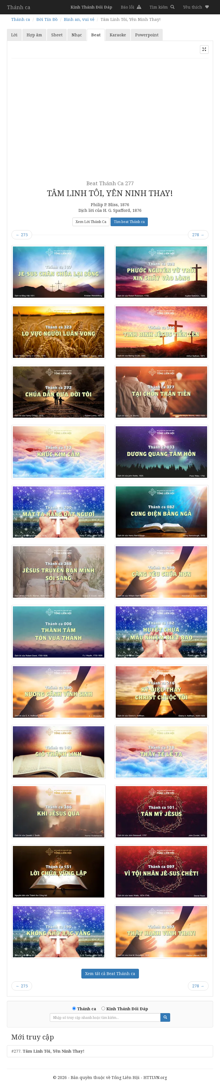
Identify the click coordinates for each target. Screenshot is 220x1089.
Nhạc (77, 35)
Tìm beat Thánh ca (129, 221)
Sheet (56, 35)
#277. (48, 1051)
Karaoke (118, 35)
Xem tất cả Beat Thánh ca (110, 973)
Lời (14, 35)
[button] (196, 7)
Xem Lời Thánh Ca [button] (91, 221)
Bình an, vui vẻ (79, 19)
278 (198, 234)
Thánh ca (18, 7)
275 (22, 234)
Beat (96, 35)
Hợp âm (34, 35)
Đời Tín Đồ (47, 19)
